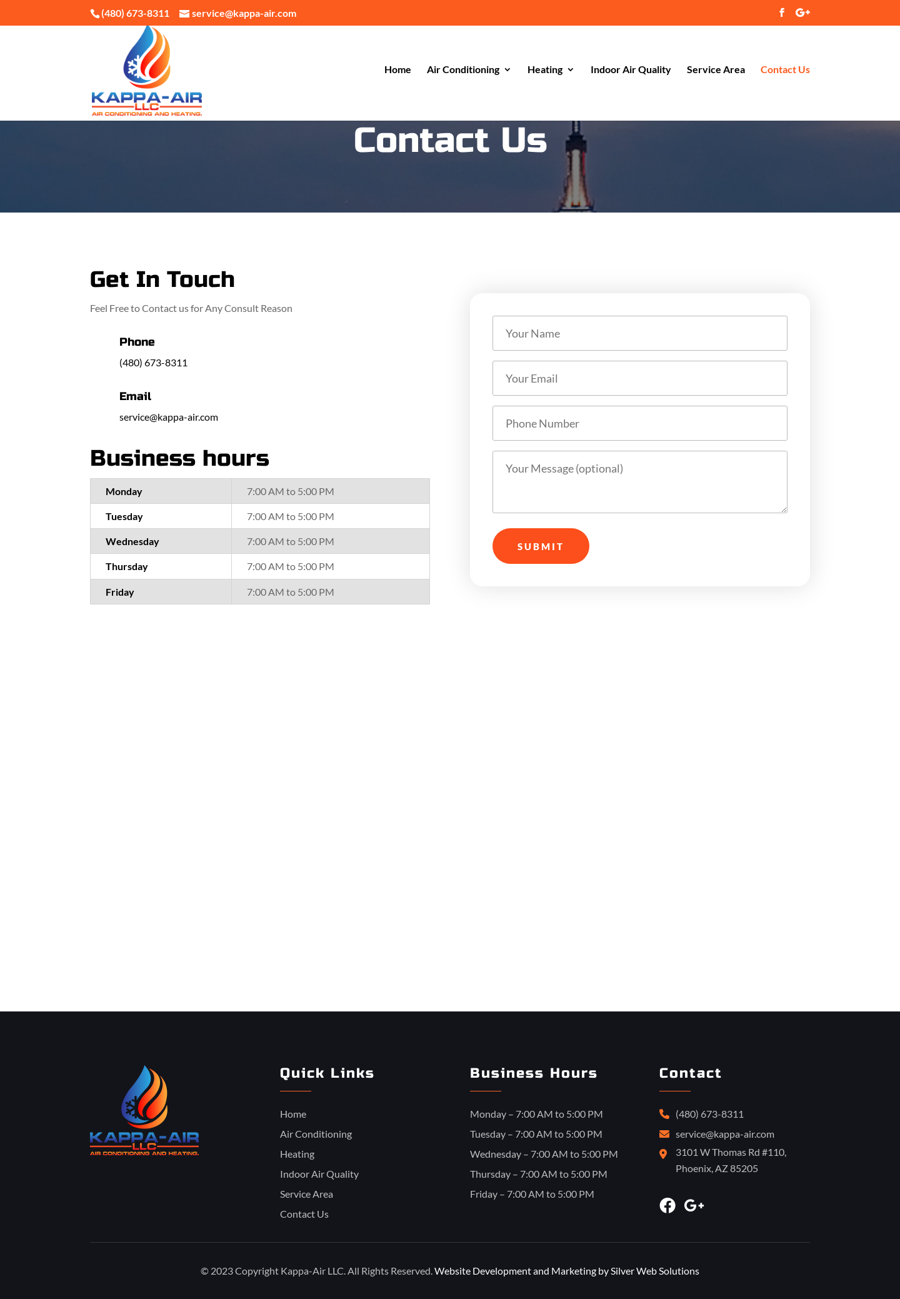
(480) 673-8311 (135, 13)
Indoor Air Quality (631, 71)
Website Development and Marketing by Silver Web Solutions (566, 1270)
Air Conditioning (463, 71)
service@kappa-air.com (168, 417)
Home (397, 71)
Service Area (716, 71)
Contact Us (785, 71)
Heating (545, 71)
